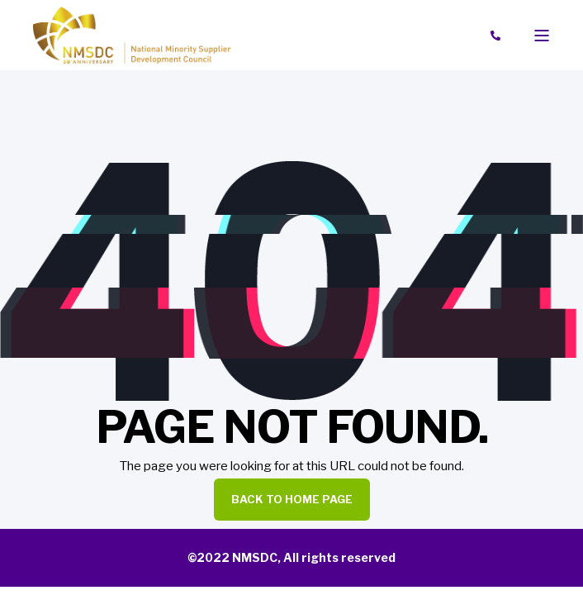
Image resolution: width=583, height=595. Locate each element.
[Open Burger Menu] (541, 35)
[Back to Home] (132, 34)
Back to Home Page (292, 499)
